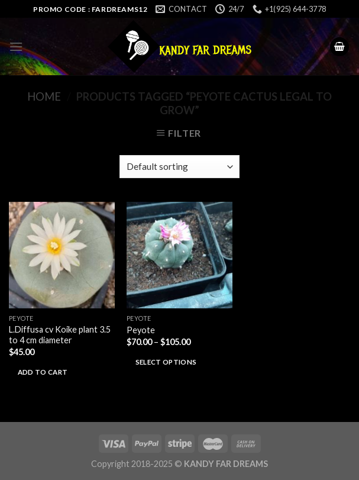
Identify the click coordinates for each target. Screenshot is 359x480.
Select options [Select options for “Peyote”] (166, 362)
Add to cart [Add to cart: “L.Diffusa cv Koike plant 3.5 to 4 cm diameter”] (43, 372)
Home (44, 96)
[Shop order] (179, 166)
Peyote (141, 330)
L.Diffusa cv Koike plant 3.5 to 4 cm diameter (60, 335)
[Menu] (16, 46)
